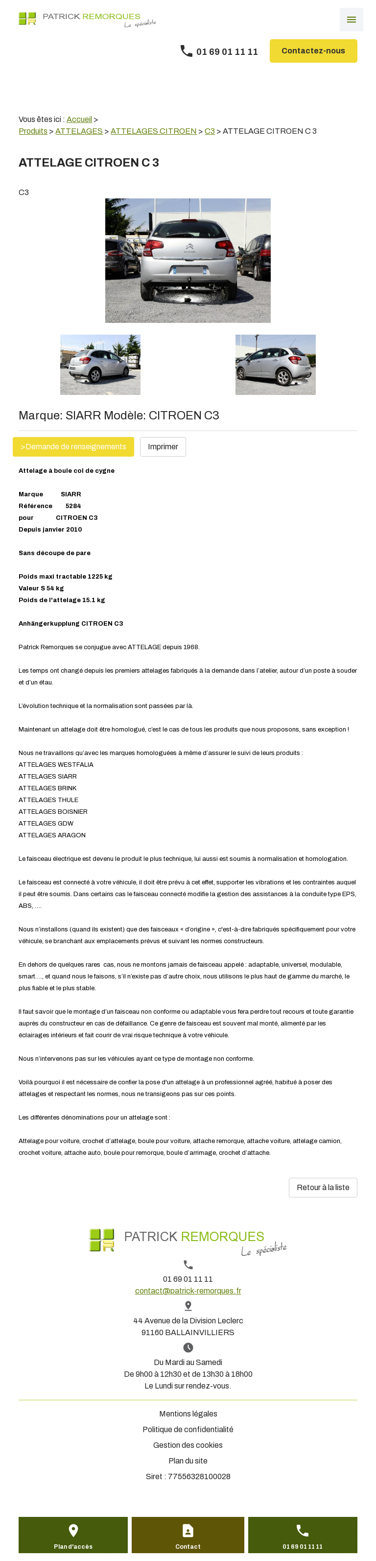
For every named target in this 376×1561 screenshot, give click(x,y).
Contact (188, 1546)
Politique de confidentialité (188, 1429)
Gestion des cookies (188, 1445)
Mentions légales (188, 1414)
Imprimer (163, 446)
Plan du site (188, 1461)
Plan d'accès (73, 1546)
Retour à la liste (323, 1187)
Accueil (79, 119)
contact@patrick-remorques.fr (188, 1291)
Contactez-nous (313, 51)
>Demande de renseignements (73, 446)
